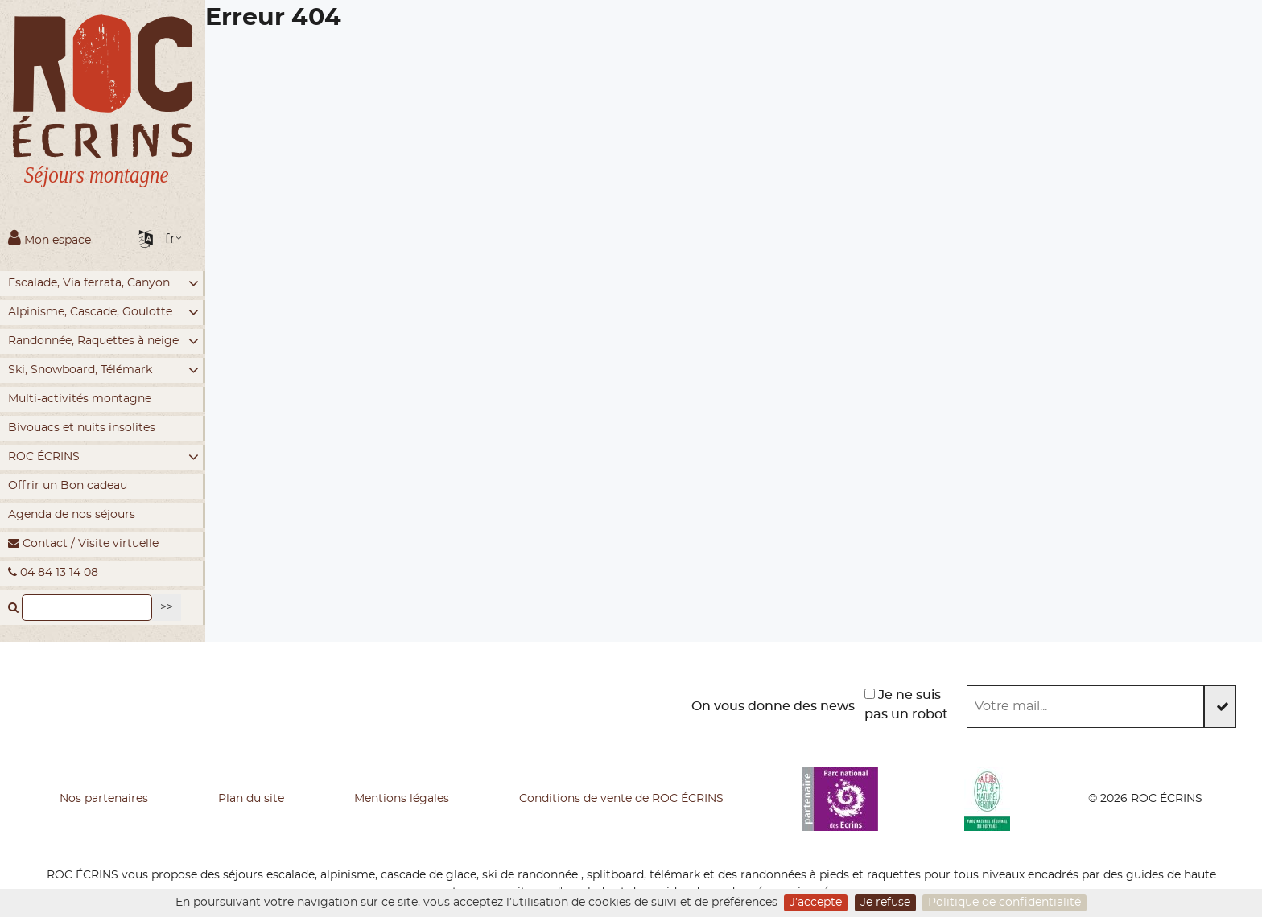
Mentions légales (401, 798)
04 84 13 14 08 (53, 572)
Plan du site (251, 798)
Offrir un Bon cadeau (67, 485)
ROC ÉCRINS (103, 457)
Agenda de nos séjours (71, 514)
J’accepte (816, 902)
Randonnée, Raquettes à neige (103, 341)
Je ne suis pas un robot (906, 705)
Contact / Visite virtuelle (83, 543)
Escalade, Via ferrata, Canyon (103, 283)
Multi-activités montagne (79, 399)
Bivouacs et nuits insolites (81, 428)
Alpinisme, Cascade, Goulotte (103, 312)
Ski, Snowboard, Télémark (103, 370)
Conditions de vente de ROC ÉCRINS (621, 798)
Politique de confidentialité (1004, 902)
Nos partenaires (104, 798)
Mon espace (49, 237)
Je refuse (885, 902)
